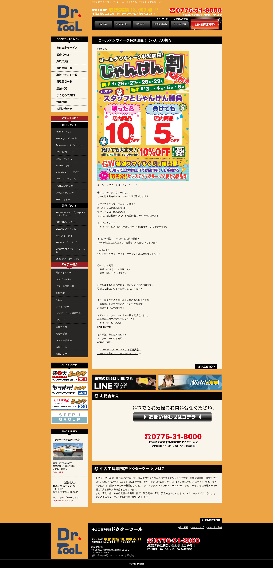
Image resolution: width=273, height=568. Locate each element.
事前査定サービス (66, 47)
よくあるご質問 (65, 95)
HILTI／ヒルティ (64, 235)
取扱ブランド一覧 (66, 74)
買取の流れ (62, 61)
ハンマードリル (64, 340)
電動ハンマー (62, 354)
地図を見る (58, 471)
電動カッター (62, 327)
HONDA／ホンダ (64, 186)
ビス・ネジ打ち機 (65, 286)
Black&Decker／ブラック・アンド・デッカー (71, 214)
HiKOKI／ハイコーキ (66, 138)
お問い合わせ (64, 108)
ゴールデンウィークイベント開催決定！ (120, 349)
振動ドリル (61, 347)
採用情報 (61, 101)
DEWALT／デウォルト (67, 229)
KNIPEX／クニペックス (68, 242)
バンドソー (61, 320)
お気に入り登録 (181, 19)
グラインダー (62, 306)
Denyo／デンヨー (65, 192)
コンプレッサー (64, 279)
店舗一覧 (61, 88)
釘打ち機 (60, 293)
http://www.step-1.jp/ (63, 500)
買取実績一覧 (64, 68)
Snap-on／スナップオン (68, 258)
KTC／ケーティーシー (67, 179)
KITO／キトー (63, 199)
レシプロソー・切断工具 (68, 313)
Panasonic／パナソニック (69, 145)
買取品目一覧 (64, 81)
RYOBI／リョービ (65, 152)
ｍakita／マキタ (64, 131)
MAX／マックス (64, 158)
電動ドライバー (64, 272)
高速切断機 (61, 333)
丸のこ (59, 299)
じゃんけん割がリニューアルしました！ (117, 353)
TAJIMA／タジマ (64, 165)
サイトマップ (162, 19)
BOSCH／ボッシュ (65, 222)
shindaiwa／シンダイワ (67, 172)
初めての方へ (64, 54)
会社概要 (183, 527)
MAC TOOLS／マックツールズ (70, 250)
